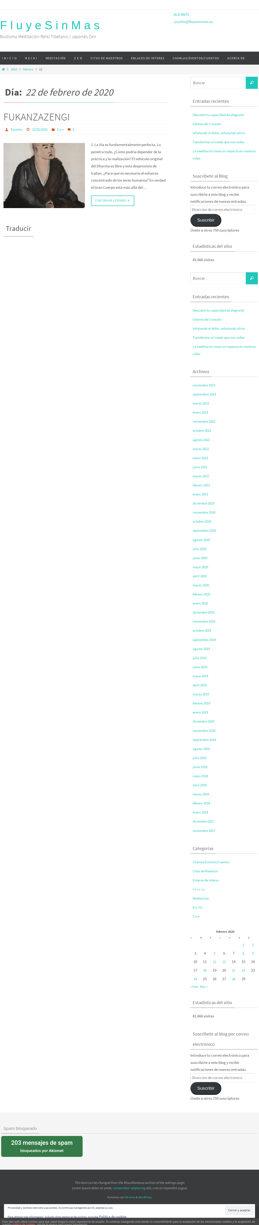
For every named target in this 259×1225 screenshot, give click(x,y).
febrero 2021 (203, 485)
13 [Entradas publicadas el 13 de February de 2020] (224, 961)
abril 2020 (200, 575)
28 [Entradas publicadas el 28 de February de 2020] (233, 978)
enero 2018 (201, 812)
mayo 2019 (201, 675)
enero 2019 (201, 712)
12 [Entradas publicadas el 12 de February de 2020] (214, 961)
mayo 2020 (201, 566)
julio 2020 (200, 548)
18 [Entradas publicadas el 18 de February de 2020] (205, 970)
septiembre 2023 (206, 394)
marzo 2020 (202, 585)
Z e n (63, 129)
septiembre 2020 (206, 530)
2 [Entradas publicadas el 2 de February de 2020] (253, 944)
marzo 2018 (202, 794)
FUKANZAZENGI (36, 116)
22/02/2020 (42, 129)
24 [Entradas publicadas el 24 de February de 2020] (195, 978)
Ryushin (17, 129)
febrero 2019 (203, 703)
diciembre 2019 (205, 612)
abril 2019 (200, 684)
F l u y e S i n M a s (50, 25)
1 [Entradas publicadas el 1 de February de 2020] (243, 944)
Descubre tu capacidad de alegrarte (221, 114)
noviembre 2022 (205, 421)
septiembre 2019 (206, 639)
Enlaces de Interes (207, 880)
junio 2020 (201, 557)
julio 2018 (200, 757)
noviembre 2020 (205, 512)
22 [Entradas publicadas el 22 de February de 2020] (243, 970)
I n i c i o (199, 889)
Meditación (202, 898)
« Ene (194, 986)
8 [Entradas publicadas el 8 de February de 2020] (243, 953)
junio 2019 (201, 666)
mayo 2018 (201, 775)
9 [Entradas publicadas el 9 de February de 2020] (253, 953)
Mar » (205, 986)
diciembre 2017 (205, 821)
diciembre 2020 (205, 503)
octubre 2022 (203, 430)
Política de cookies (114, 1216)
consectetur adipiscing (129, 1188)
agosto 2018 (202, 748)
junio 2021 (201, 466)
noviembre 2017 (205, 830)
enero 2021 (201, 494)
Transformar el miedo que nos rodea (222, 141)
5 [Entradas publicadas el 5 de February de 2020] (214, 953)
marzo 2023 (202, 403)
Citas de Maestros (207, 870)
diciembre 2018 (205, 721)
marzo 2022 (202, 448)
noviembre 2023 (205, 385)
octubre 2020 (203, 521)
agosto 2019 (202, 648)
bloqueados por (42, 1146)
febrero (28, 69)
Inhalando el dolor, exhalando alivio (221, 132)
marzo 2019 (202, 694)
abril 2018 (200, 784)
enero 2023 (201, 412)
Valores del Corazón (209, 123)
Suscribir (205, 220)
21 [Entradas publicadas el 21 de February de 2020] (233, 970)
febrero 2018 (203, 803)
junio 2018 (201, 766)
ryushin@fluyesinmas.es (193, 21)
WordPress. (145, 1197)
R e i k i (198, 907)
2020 (14, 69)
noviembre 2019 (205, 621)
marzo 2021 (202, 475)
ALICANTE (182, 14)
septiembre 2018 (206, 739)
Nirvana (130, 1197)
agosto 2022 (202, 439)
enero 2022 (201, 457)
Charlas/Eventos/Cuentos (214, 861)
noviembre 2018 (205, 730)
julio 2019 (200, 657)
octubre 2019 (203, 630)
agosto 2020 (202, 539)
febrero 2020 (203, 594)
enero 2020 (201, 603)
